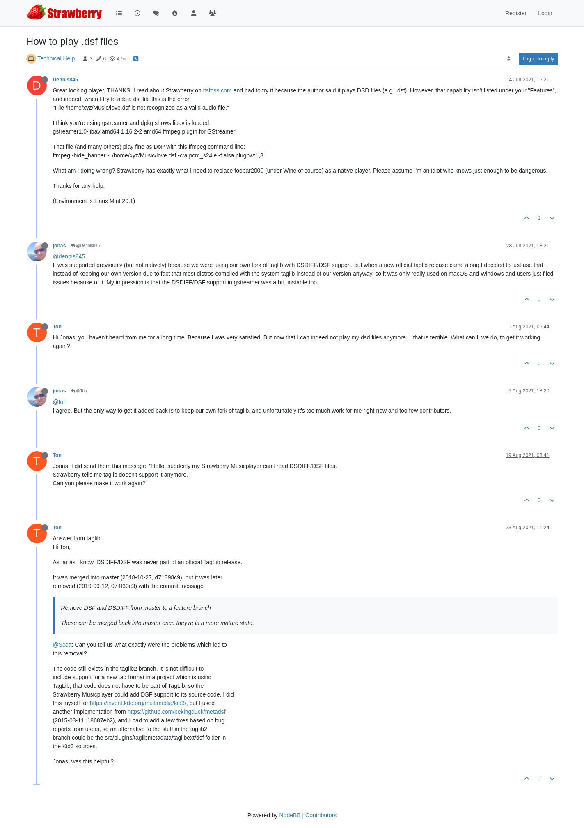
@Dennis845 (85, 245)
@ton (60, 402)
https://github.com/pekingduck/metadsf (177, 711)
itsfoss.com (217, 90)
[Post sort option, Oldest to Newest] (508, 59)
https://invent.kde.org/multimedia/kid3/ (138, 703)
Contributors (321, 815)
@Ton (79, 391)
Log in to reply (538, 59)
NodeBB (289, 815)
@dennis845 (69, 256)
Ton (57, 327)
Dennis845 (65, 80)
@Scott (62, 644)
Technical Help (56, 58)
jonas (59, 246)
